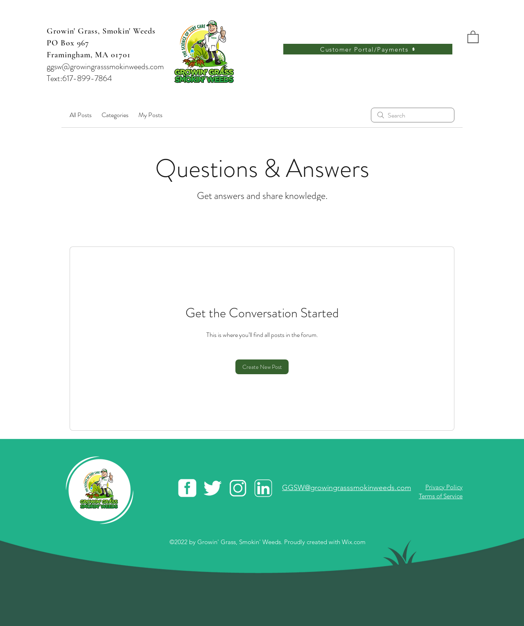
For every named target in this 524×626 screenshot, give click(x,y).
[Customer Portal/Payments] (367, 49)
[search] (412, 115)
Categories (115, 115)
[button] (473, 36)
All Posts (81, 115)
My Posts (150, 115)
